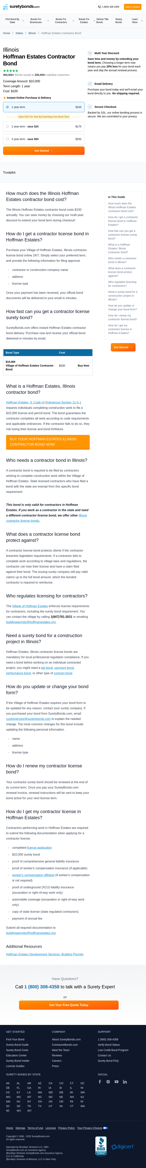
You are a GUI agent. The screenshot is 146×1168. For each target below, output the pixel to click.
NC (40, 1096)
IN (82, 1087)
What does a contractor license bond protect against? (122, 272)
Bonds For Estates (87, 21)
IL (71, 1087)
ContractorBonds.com (65, 1044)
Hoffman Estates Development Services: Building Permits (44, 954)
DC (82, 1083)
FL (18, 1087)
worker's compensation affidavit (33, 875)
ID (60, 1087)
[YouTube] (116, 1082)
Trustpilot (9, 172)
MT (29, 1096)
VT (71, 1106)
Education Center (16, 1055)
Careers (56, 1060)
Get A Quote (132, 6)
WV (19, 1110)
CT (72, 1083)
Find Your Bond (15, 1039)
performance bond (18, 673)
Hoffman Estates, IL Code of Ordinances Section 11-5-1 (43, 402)
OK (50, 1101)
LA (29, 1092)
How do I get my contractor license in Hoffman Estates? (120, 329)
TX (39, 1106)
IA (50, 1087)
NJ (82, 1096)
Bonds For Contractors (65, 21)
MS (19, 1096)
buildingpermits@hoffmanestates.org (31, 622)
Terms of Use (35, 1128)
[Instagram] (108, 1082)
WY (29, 1110)
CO (61, 1083)
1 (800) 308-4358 (41, 986)
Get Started (123, 347)
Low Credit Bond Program (113, 1050)
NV (18, 1101)
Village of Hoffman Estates (30, 606)
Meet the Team (60, 1050)
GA (29, 1087)
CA (50, 1083)
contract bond (63, 673)
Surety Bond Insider (17, 1060)
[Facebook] (100, 1082)
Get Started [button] (44, 151)
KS (8, 1092)
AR (29, 1083)
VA (61, 1106)
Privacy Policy (66, 1128)
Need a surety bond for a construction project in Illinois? (122, 295)
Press (55, 1066)
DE (8, 1087)
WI (7, 1110)
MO (8, 1096)
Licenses (50, 1128)
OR (61, 1101)
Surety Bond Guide (17, 1044)
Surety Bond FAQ (108, 1060)
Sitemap (20, 1128)
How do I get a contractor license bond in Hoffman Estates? (123, 221)
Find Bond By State (15, 21)
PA (71, 1101)
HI (39, 1087)
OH (40, 1101)
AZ (39, 1083)
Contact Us (104, 1055)
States (19, 33)
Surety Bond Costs (17, 1050)
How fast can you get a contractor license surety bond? (122, 234)
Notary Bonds (118, 21)
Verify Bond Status (109, 1044)
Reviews (57, 1055)
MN (83, 1092)
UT (50, 1106)
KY (18, 1092)
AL (18, 1083)
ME (61, 1092)
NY (29, 1101)
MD (51, 1092)
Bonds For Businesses (39, 21)
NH (72, 1096)
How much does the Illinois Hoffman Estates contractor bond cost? (122, 207)
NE (61, 1096)
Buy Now (83, 365)
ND (50, 1096)
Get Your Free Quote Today (68, 1005)
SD (18, 1106)
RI (82, 1101)
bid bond (47, 667)
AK (8, 1083)
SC (8, 1106)
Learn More (137, 21)
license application (39, 847)
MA (40, 1092)
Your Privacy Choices (89, 1128)
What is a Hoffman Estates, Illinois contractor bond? (119, 248)
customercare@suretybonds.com (28, 718)
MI (71, 1092)
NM (8, 1101)
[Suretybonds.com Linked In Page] (125, 1082)
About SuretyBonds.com (66, 1039)
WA (83, 1106)
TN (29, 1106)
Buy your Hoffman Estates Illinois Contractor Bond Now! (43, 441)
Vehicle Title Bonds (102, 21)
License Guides (15, 1066)
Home (6, 33)
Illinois (32, 33)
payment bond (64, 667)
